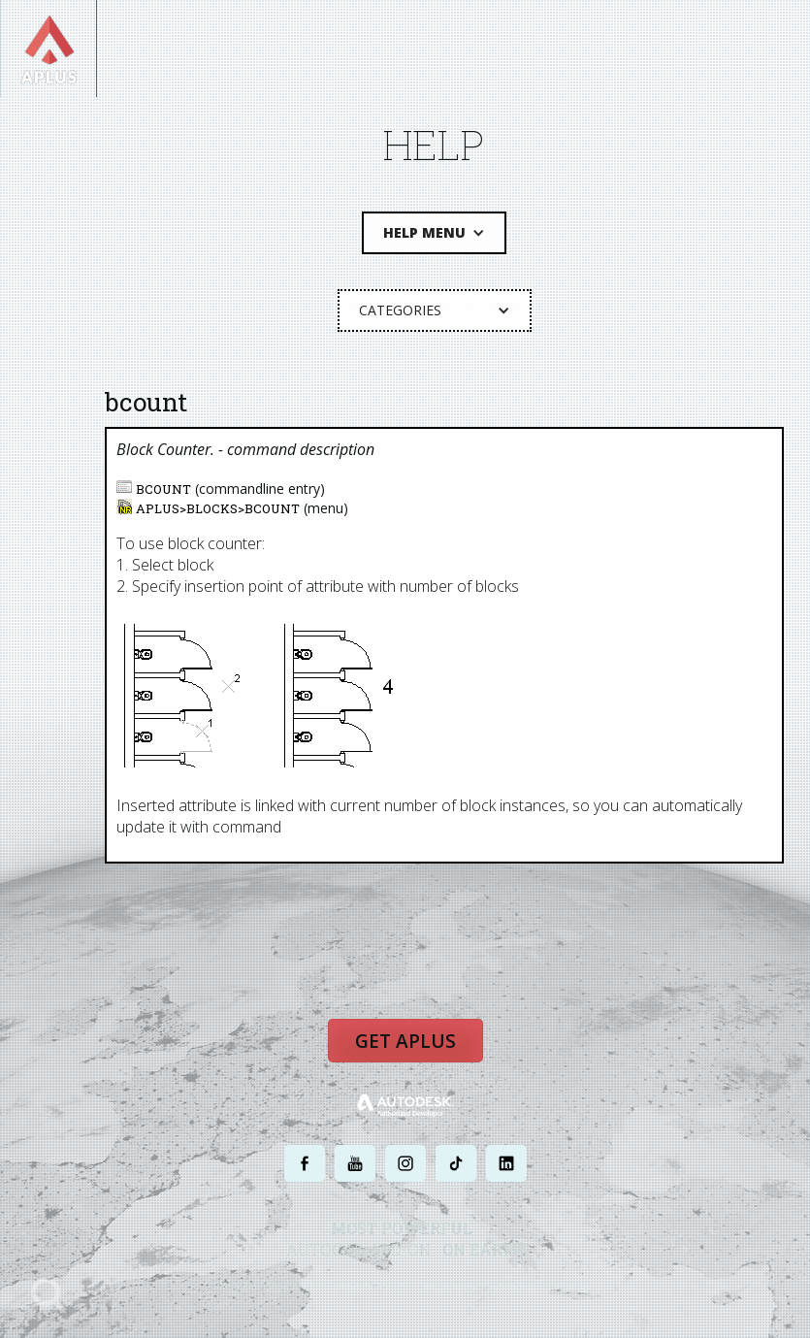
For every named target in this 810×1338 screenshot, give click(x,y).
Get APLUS (405, 1041)
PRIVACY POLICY (371, 1287)
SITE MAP (568, 1287)
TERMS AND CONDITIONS (477, 1287)
